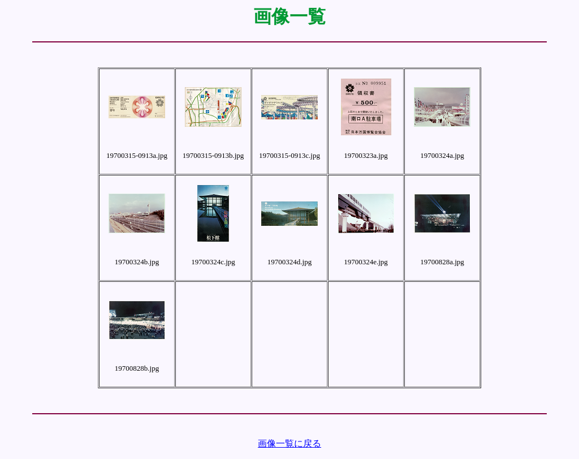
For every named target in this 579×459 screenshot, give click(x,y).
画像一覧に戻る (289, 443)
